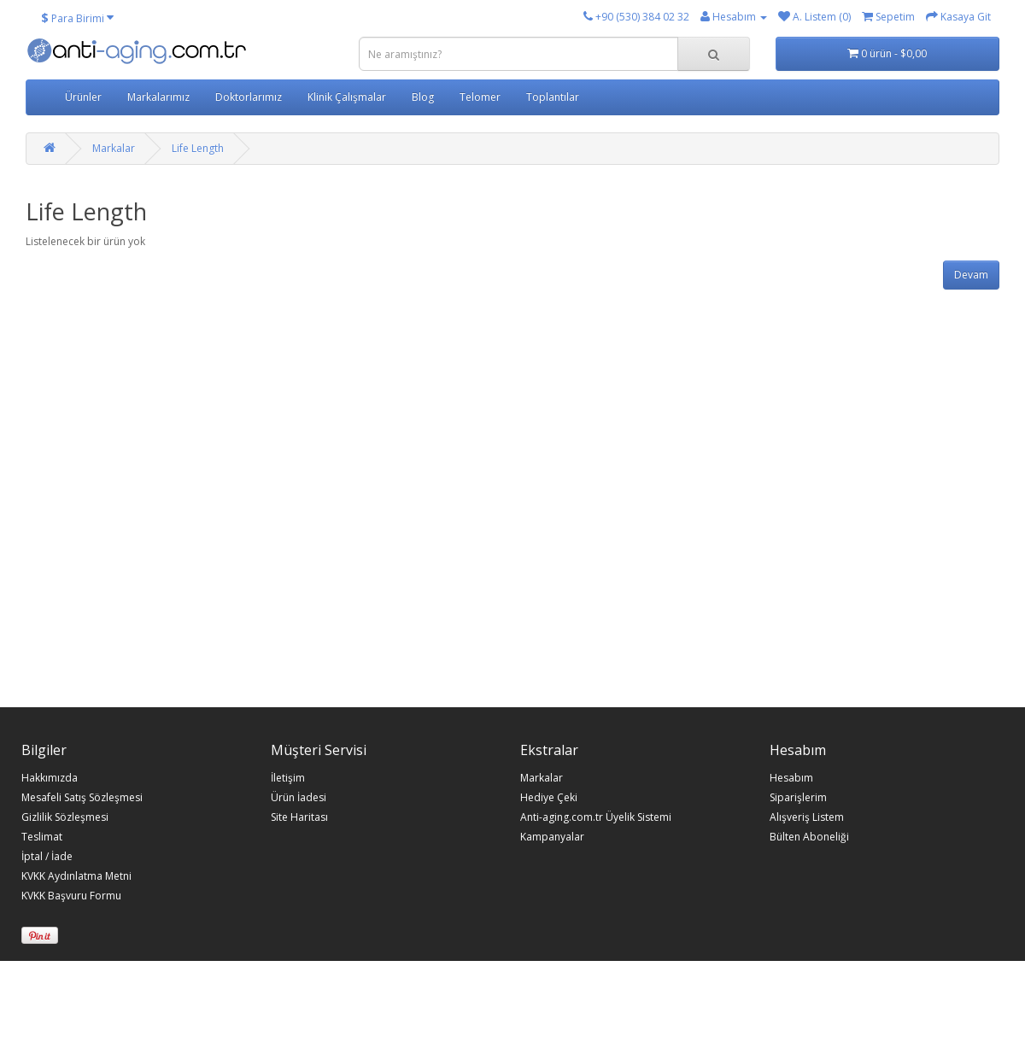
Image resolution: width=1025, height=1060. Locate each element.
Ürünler (83, 97)
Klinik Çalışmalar (347, 97)
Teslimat (41, 837)
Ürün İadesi (298, 798)
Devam (971, 274)
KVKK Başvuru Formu (71, 896)
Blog (423, 97)
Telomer (480, 97)
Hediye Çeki (548, 798)
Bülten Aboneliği (809, 837)
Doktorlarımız (248, 97)
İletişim (288, 778)
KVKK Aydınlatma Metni (76, 876)
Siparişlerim (798, 798)
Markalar (113, 148)
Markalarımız (158, 97)
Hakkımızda (49, 778)
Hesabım (791, 778)
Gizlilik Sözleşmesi (64, 817)
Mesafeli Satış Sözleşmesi (82, 798)
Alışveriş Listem (807, 817)
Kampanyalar (552, 837)
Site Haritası (299, 817)
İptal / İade (47, 857)
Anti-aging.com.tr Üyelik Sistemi (595, 817)
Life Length (198, 148)
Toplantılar (552, 97)
